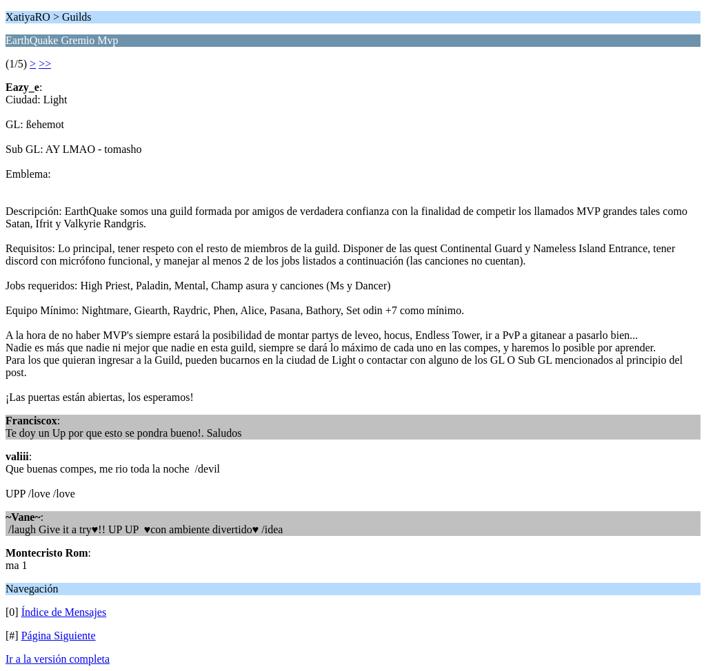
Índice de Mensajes (64, 612)
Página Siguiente (58, 635)
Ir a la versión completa (58, 659)
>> (45, 64)
